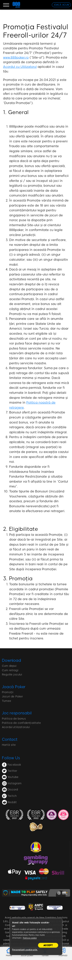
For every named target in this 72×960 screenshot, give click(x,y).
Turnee (6, 701)
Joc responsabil (17, 713)
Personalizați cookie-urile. (25, 949)
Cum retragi (10, 670)
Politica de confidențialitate (21, 723)
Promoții (7, 692)
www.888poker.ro (16, 57)
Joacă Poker (14, 687)
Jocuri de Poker (12, 696)
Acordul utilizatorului (16, 727)
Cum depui (9, 666)
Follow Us (11, 758)
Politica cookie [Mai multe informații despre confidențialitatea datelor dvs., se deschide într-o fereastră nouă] (30, 938)
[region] (36, 936)
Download (11, 660)
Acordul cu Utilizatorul (20, 67)
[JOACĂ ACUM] (61, 5)
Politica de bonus (14, 718)
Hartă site (9, 745)
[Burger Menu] (6, 4)
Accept (48, 945)
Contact (9, 739)
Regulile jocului (12, 674)
